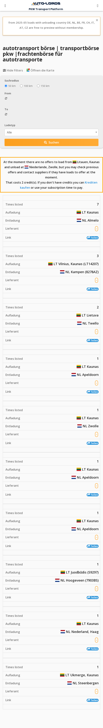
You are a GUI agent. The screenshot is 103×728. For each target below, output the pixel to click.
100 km (26, 86)
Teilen (92, 237)
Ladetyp (10, 125)
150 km (43, 86)
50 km (10, 86)
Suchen (51, 142)
